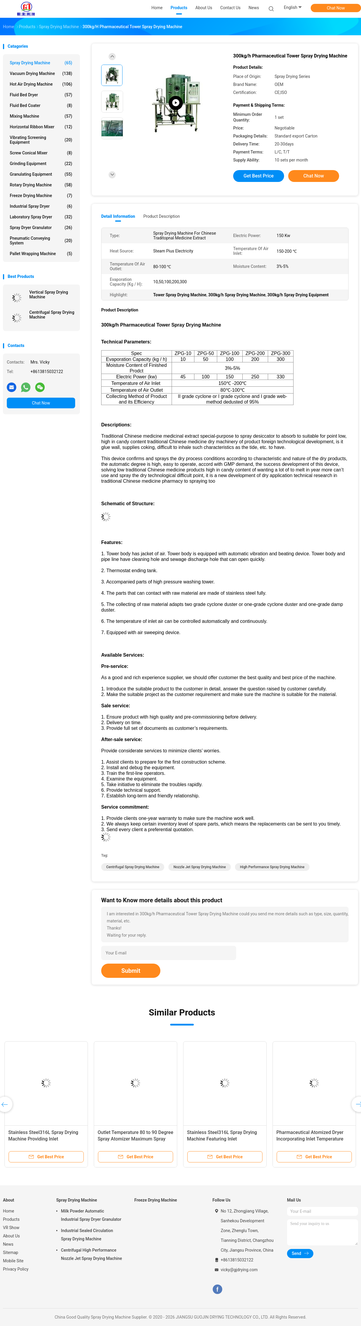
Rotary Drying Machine (41, 185)
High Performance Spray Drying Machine (272, 867)
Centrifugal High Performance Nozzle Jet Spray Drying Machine (91, 1254)
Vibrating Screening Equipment (41, 140)
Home (8, 1211)
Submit (130, 970)
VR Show (11, 1227)
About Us (11, 1236)
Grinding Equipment (41, 164)
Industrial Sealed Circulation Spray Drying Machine (87, 1234)
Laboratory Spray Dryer (41, 217)
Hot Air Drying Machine (41, 84)
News (8, 1244)
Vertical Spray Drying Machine (48, 294)
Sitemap (10, 1252)
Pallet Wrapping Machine (41, 254)
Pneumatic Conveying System (41, 240)
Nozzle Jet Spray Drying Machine (199, 867)
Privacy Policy (15, 1269)
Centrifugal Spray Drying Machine (51, 314)
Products (11, 1219)
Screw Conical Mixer (41, 153)
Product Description (161, 216)
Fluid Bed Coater (41, 105)
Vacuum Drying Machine (41, 73)
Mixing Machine (41, 116)
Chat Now (336, 8)
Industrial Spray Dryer (41, 206)
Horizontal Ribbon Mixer (41, 127)
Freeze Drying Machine (41, 196)
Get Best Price (259, 176)
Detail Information (118, 216)
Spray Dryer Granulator (41, 228)
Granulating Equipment (41, 174)
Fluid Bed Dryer (41, 95)
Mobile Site (13, 1260)
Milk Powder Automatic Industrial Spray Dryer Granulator (91, 1215)
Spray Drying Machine (41, 63)
